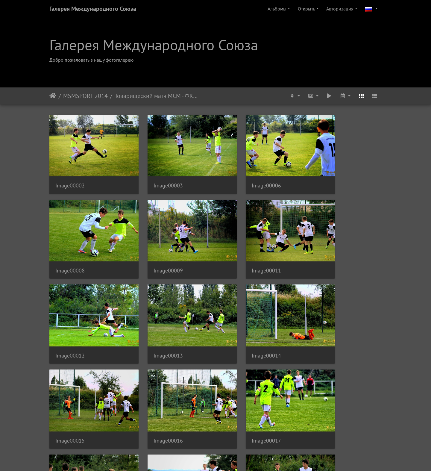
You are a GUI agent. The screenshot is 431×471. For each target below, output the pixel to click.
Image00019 (155, 405)
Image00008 (326, 177)
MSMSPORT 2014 (85, 96)
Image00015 (155, 329)
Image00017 (326, 329)
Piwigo (224, 458)
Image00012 (240, 253)
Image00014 (70, 329)
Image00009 (70, 253)
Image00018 (70, 405)
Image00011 (155, 253)
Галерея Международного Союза (92, 9)
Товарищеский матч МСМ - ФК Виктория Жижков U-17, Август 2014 (156, 96)
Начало (52, 95)
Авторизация (339, 9)
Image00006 (240, 177)
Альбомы (277, 9)
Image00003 (155, 177)
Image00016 (240, 329)
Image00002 (70, 177)
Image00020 (240, 405)
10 (237, 436)
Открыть (306, 9)
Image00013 (326, 253)
